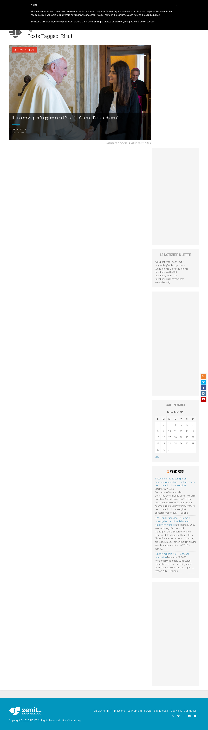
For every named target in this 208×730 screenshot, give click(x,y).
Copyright (176, 710)
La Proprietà (135, 710)
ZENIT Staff (18, 132)
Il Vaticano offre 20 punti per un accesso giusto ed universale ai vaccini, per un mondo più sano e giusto (175, 482)
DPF (109, 710)
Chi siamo (99, 710)
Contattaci (190, 710)
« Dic (157, 457)
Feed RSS (177, 471)
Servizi (147, 710)
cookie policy (152, 15)
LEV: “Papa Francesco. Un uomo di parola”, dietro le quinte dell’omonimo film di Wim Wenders (174, 521)
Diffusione (119, 710)
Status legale (161, 710)
